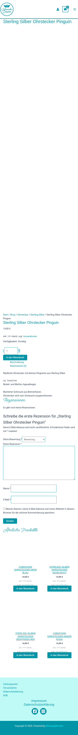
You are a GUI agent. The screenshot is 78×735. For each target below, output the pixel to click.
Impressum (39, 700)
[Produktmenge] (11, 351)
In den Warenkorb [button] (25, 588)
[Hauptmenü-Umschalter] (74, 9)
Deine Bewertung (12, 439)
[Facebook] (35, 711)
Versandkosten (30, 336)
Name (7, 488)
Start (5, 314)
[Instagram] (43, 711)
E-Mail (7, 499)
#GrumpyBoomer (54, 725)
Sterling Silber (37, 314)
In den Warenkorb (15, 357)
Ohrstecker (22, 314)
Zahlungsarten (10, 684)
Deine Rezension (12, 444)
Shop (12, 314)
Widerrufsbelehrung (13, 691)
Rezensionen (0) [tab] (18, 366)
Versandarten (10, 687)
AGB (5, 695)
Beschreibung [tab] (17, 362)
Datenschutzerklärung (39, 704)
